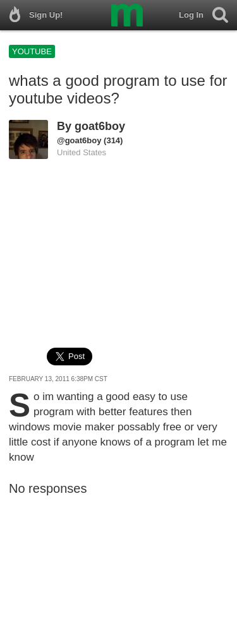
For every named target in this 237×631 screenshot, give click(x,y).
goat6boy (100, 126)
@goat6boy (79, 140)
